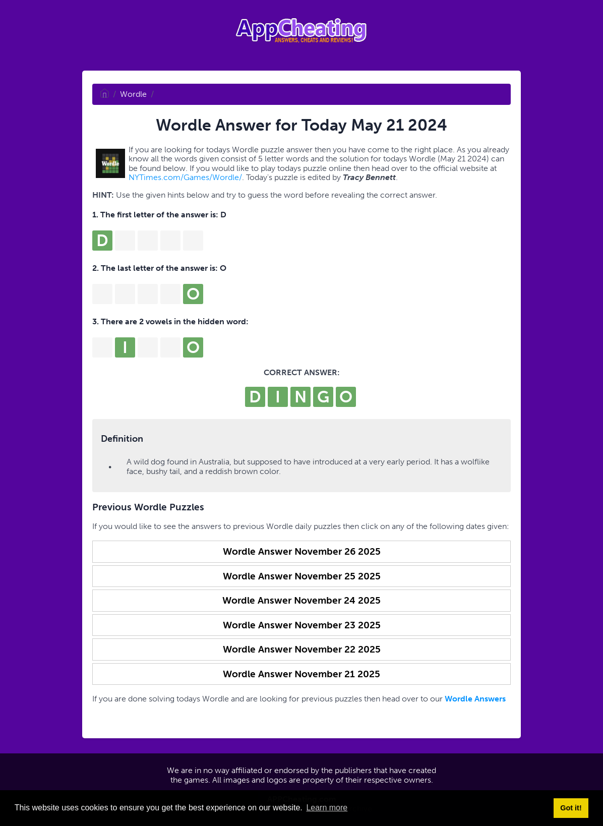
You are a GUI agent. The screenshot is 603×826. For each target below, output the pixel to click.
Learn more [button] (326, 807)
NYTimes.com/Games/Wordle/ (185, 177)
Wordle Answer (302, 551)
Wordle (133, 94)
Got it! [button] (570, 808)
